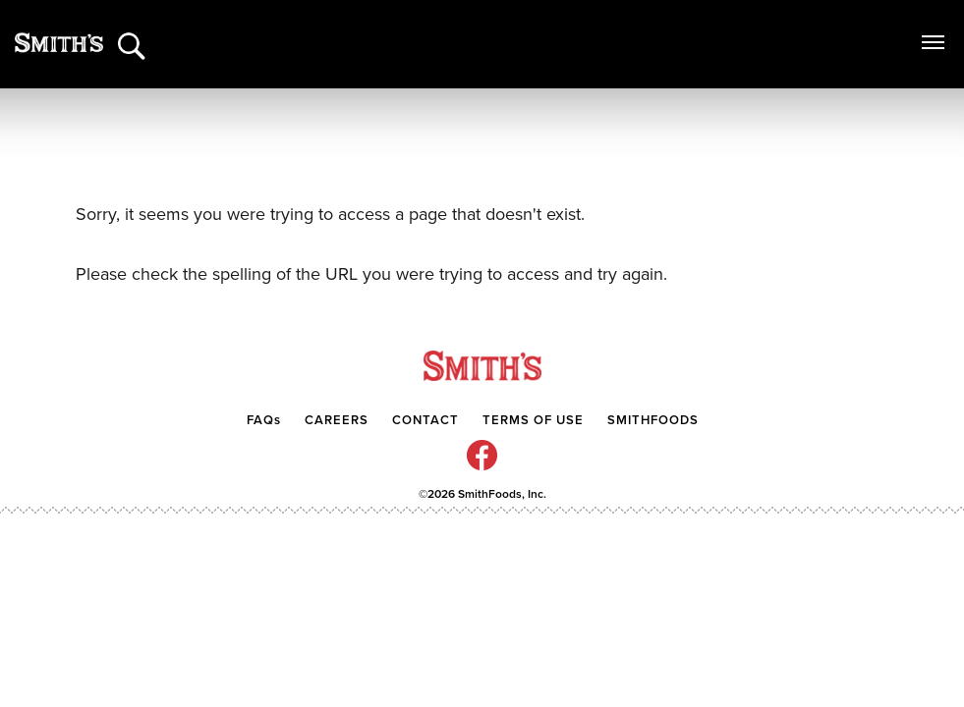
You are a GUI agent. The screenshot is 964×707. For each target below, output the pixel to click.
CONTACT (427, 420)
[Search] (132, 37)
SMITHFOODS (653, 420)
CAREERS (337, 420)
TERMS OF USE (533, 420)
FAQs (264, 420)
